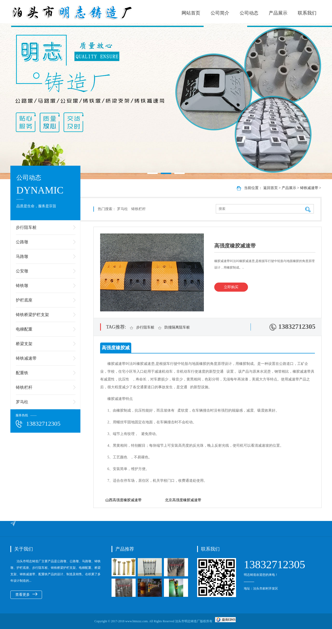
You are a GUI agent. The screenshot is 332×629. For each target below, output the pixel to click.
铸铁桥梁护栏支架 (32, 314)
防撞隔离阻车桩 (177, 327)
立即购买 (231, 287)
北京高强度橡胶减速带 (183, 500)
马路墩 (22, 256)
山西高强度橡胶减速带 (123, 500)
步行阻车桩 (26, 227)
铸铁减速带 (26, 358)
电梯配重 (24, 329)
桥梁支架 (24, 344)
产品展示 (278, 13)
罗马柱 (22, 402)
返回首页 (270, 188)
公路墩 (22, 242)
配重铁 (22, 373)
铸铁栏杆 (24, 387)
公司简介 (220, 13)
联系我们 (307, 13)
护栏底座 (24, 300)
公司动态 (249, 13)
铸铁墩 (22, 285)
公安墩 (22, 271)
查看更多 (26, 594)
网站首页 (191, 13)
